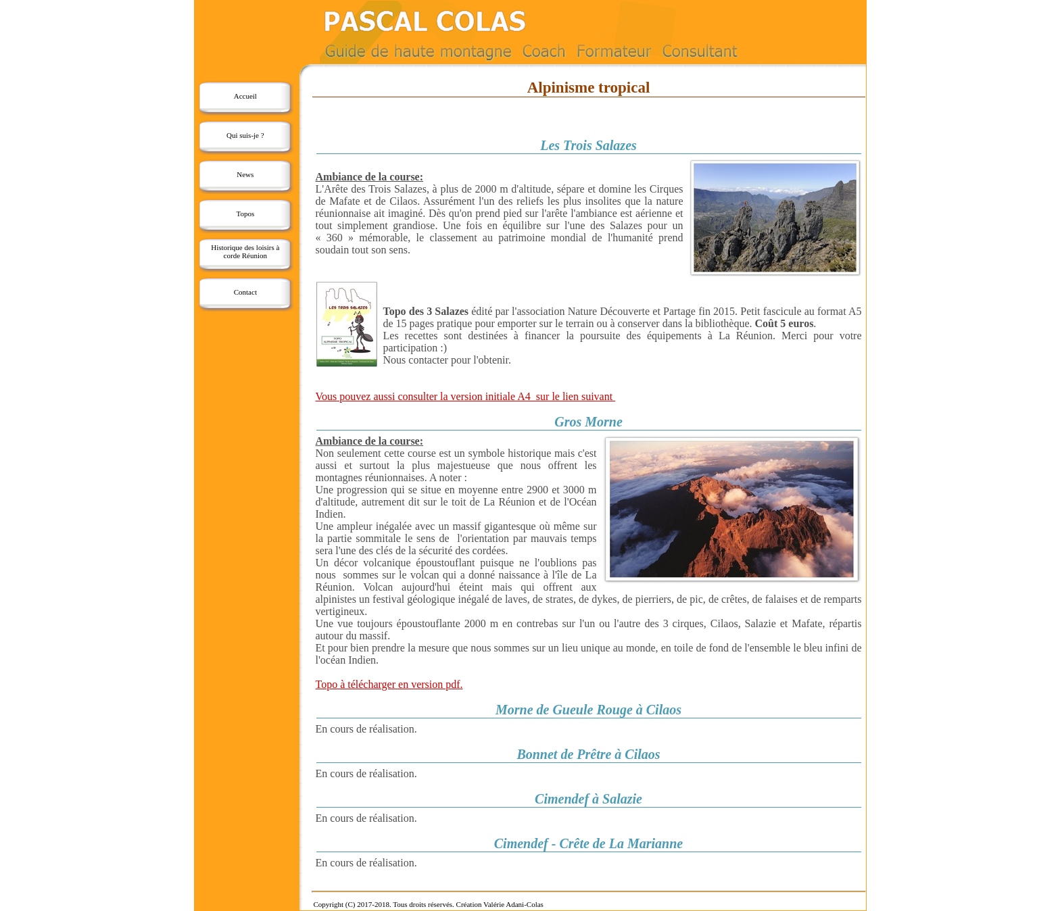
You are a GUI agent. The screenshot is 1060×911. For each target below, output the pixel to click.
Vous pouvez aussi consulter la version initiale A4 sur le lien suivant (466, 396)
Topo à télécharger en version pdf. (389, 684)
